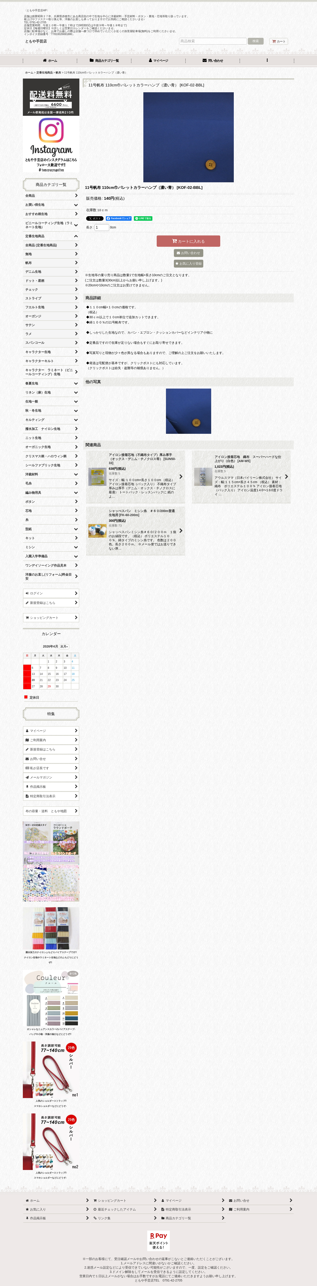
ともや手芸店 (36, 41)
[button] (267, 61)
